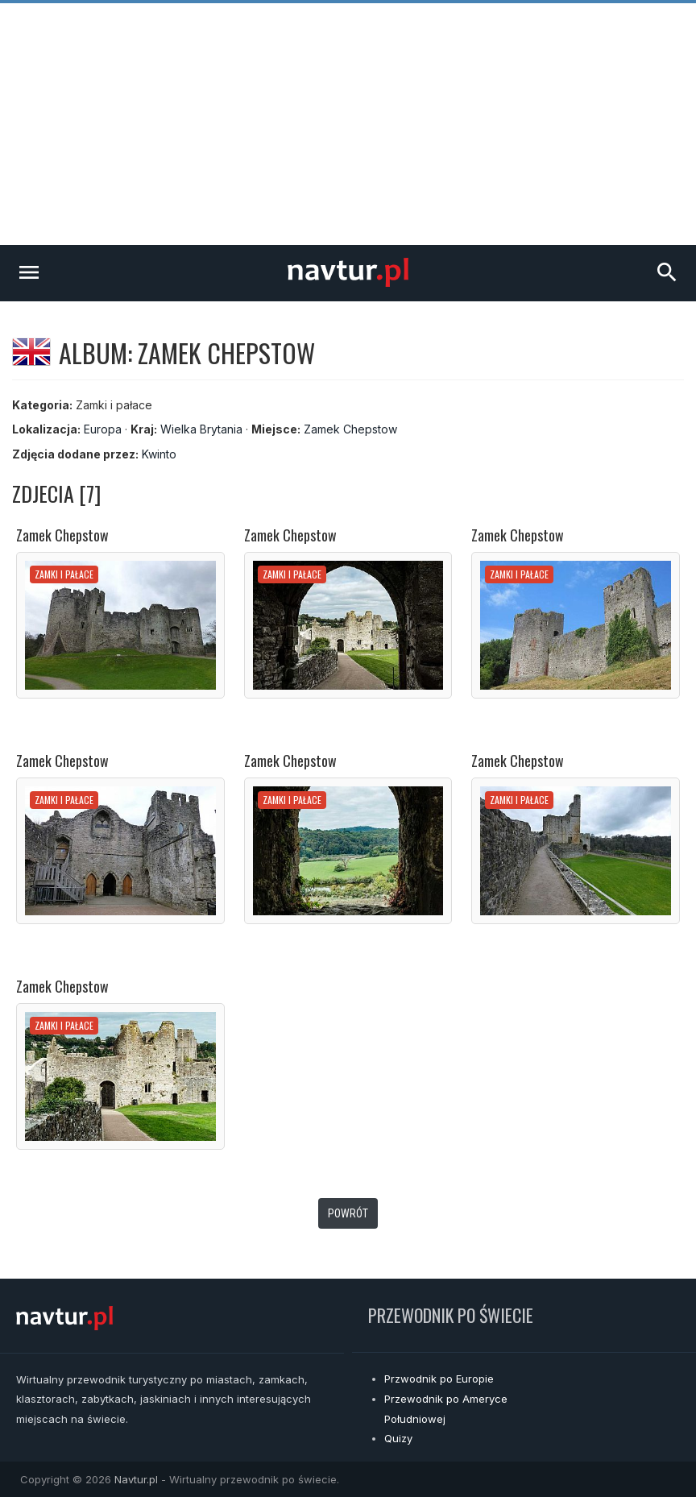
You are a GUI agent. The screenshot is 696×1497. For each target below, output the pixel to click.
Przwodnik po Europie (439, 1378)
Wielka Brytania (201, 429)
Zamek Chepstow (350, 429)
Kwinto (159, 454)
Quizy (398, 1438)
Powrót (348, 1213)
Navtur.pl (136, 1479)
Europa (103, 429)
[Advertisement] (348, 124)
